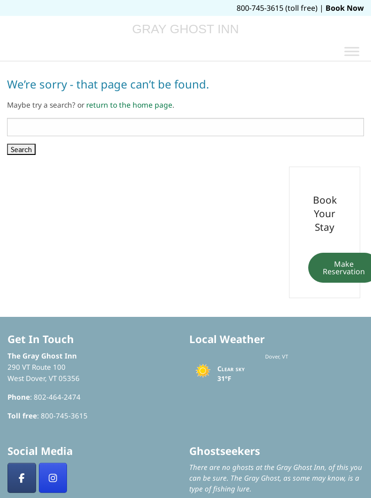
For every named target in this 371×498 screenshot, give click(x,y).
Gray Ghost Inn (185, 29)
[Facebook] (21, 478)
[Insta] (53, 478)
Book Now (345, 8)
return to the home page (129, 105)
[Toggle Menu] (351, 51)
